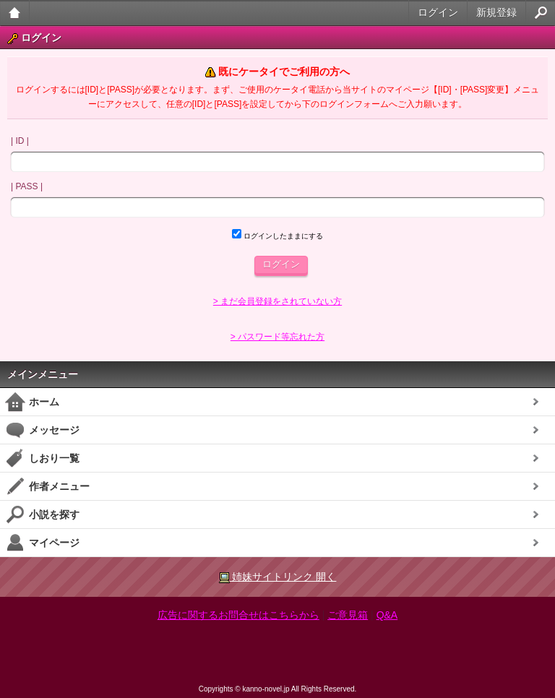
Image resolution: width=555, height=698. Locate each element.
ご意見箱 (347, 615)
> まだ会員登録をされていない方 (277, 301)
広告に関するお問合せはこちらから (238, 615)
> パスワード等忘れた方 (277, 337)
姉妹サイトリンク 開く (278, 577)
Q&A (387, 615)
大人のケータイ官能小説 (15, 12)
